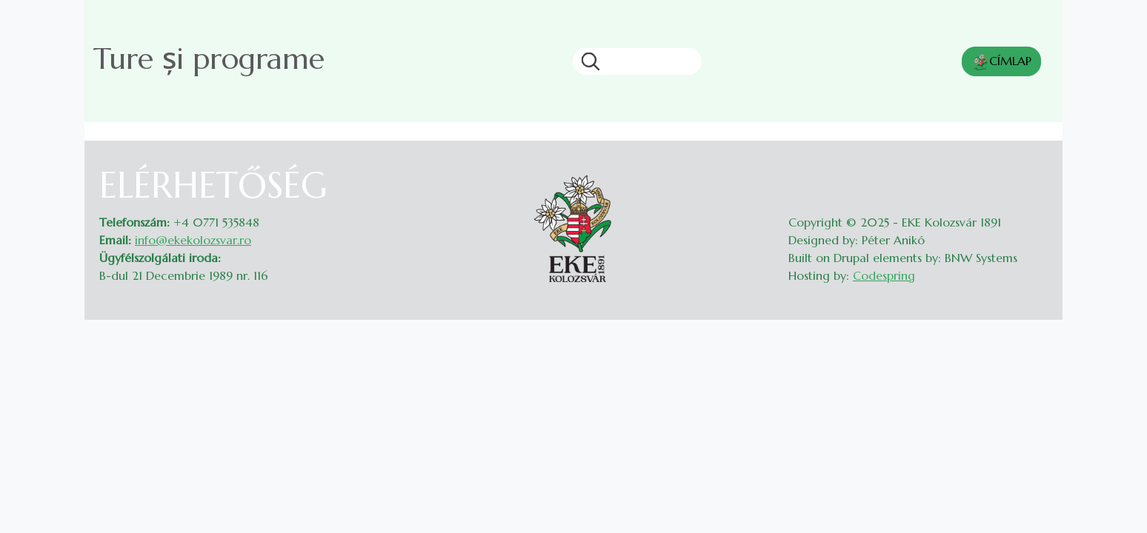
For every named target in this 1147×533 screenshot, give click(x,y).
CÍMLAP (1001, 62)
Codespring (884, 275)
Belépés (1033, 173)
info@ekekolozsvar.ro (193, 239)
